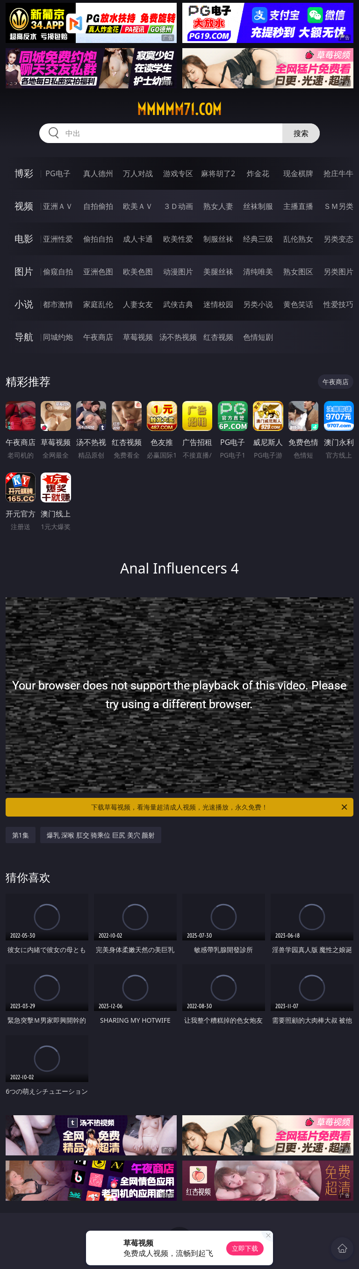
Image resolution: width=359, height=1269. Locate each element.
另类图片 (338, 271)
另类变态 (338, 239)
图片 (23, 271)
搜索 (301, 133)
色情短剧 (258, 337)
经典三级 (258, 239)
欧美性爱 (178, 239)
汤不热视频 (178, 337)
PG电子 (57, 173)
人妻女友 (138, 304)
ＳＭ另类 (338, 206)
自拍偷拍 (98, 206)
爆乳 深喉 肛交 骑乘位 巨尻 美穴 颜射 (101, 835)
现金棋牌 (298, 173)
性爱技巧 (338, 304)
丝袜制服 (258, 206)
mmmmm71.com (179, 109)
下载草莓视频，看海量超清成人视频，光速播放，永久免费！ (220, 807)
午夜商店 (98, 337)
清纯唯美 (258, 271)
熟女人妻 (218, 206)
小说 (23, 304)
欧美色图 (138, 271)
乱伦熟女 (298, 239)
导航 (23, 336)
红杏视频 (218, 337)
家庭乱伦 (98, 304)
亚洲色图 (98, 271)
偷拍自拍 (98, 239)
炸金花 (258, 173)
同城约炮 (58, 337)
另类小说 (258, 304)
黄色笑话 (298, 304)
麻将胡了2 (218, 173)
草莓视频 (138, 337)
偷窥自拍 (58, 271)
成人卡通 (138, 239)
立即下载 (245, 1248)
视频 (23, 206)
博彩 (23, 173)
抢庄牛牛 (338, 173)
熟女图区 (298, 271)
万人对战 (138, 173)
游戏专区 (178, 173)
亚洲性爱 (58, 239)
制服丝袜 (218, 239)
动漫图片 (178, 271)
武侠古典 (178, 304)
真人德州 (98, 173)
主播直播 (298, 206)
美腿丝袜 (218, 271)
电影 (23, 238)
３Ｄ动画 (178, 206)
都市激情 (58, 304)
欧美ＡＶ (138, 206)
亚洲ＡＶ (58, 206)
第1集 (20, 835)
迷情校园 (218, 304)
